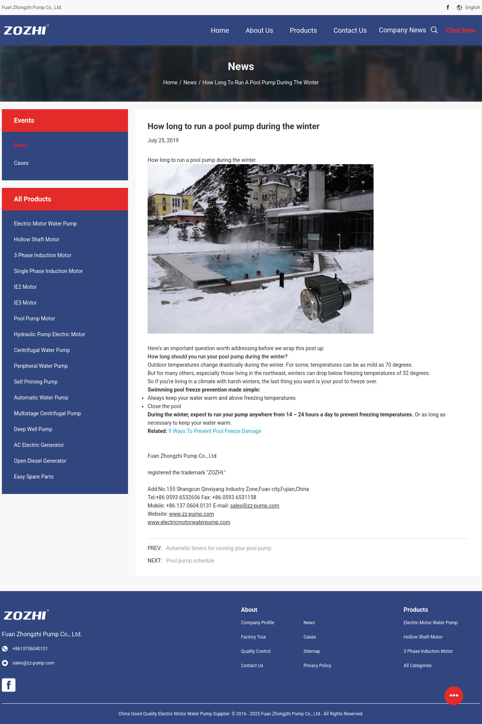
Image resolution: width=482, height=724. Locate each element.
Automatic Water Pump (41, 398)
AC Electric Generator (39, 445)
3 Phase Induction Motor (43, 255)
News (190, 82)
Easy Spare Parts (33, 477)
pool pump (231, 357)
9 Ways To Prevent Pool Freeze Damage (214, 431)
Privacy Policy (317, 665)
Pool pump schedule (190, 561)
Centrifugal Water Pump (42, 350)
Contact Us (252, 665)
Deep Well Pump (33, 429)
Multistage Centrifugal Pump (47, 413)
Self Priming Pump (36, 382)
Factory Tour (253, 637)
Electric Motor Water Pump (45, 224)
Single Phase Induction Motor (48, 271)
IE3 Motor (25, 303)
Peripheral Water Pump (41, 366)
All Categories (418, 665)
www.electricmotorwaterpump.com (189, 522)
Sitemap (312, 651)
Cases (21, 163)
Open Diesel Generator (40, 461)
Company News (402, 30)
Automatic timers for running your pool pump (218, 548)
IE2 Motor (25, 287)
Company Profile (257, 622)
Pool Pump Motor (34, 319)
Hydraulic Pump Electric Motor (49, 334)
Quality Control (256, 651)
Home (170, 82)
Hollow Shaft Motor (36, 239)
